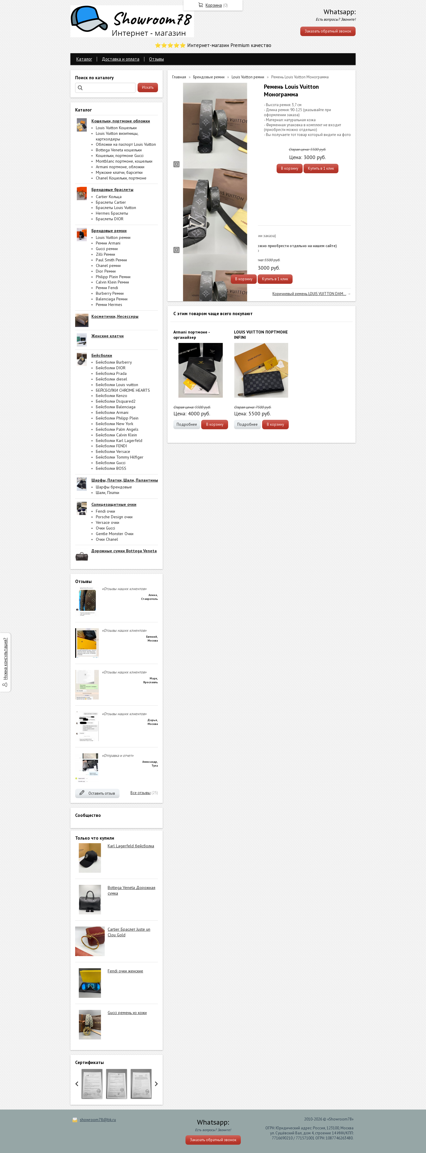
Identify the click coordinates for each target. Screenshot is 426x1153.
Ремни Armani (108, 243)
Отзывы (156, 59)
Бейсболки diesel (111, 379)
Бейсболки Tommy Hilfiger (119, 457)
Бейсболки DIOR (110, 367)
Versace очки (107, 522)
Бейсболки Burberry (114, 362)
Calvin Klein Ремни (112, 282)
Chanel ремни (108, 265)
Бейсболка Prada (111, 373)
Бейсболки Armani (112, 412)
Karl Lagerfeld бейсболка (131, 845)
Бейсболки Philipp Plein (117, 418)
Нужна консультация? (5, 659)
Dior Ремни (106, 271)
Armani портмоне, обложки (120, 166)
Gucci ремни (107, 248)
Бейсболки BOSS (111, 468)
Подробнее (187, 424)
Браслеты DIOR (109, 218)
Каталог (84, 59)
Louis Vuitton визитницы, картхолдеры (117, 136)
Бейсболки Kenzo (111, 395)
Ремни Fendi (107, 287)
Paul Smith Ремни (111, 260)
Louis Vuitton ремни (113, 237)
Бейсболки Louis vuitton (117, 384)
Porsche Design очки (114, 516)
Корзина (214, 5)
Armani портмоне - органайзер (191, 334)
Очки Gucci (105, 528)
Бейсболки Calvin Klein (116, 435)
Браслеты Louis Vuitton (116, 207)
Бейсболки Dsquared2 (116, 401)
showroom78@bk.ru (98, 1119)
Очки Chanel (107, 539)
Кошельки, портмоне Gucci (119, 155)
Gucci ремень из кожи (127, 1012)
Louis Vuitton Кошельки (116, 127)
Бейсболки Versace (113, 451)
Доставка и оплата (120, 59)
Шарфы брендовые (114, 487)
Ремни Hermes (109, 304)
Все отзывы (140, 792)
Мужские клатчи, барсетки (119, 172)
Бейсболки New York (114, 423)
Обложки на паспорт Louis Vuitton (126, 144)
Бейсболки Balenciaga (115, 406)
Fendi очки (105, 511)
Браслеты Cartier (111, 202)
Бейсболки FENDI (111, 445)
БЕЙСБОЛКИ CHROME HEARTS (123, 390)
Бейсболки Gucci (110, 462)
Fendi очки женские (125, 971)
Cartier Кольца (109, 196)
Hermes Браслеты (112, 213)
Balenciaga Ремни (112, 299)
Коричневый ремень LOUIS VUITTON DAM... (309, 293)
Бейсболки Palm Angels (117, 429)
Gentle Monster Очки (114, 533)
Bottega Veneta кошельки (119, 150)
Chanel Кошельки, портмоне (121, 178)
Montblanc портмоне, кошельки (124, 161)
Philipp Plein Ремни (113, 276)
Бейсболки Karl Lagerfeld (119, 440)
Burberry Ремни (110, 293)
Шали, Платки (107, 492)
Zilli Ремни (105, 254)
